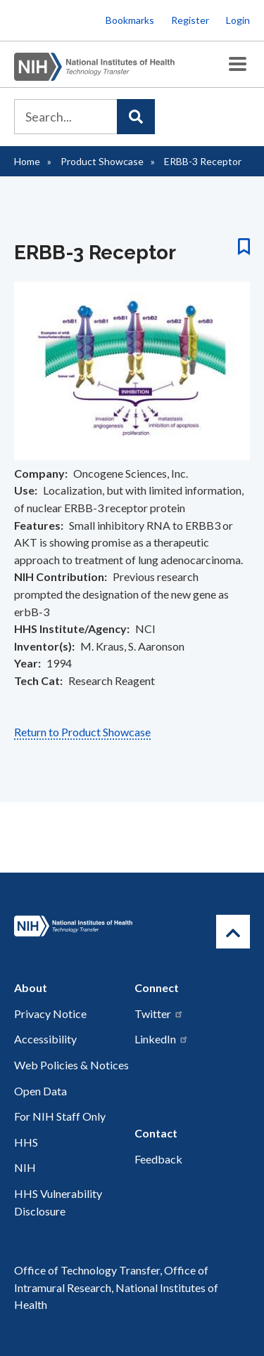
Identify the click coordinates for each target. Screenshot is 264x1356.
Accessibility (45, 1038)
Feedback (158, 1159)
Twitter (159, 1013)
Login (238, 20)
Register (190, 20)
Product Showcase (102, 161)
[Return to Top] (233, 931)
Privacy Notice (50, 1013)
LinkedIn (161, 1038)
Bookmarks (130, 20)
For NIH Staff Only (60, 1116)
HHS (26, 1142)
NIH (25, 1167)
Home (27, 161)
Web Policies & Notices (71, 1064)
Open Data (40, 1090)
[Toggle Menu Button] (237, 64)
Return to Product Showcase (82, 731)
